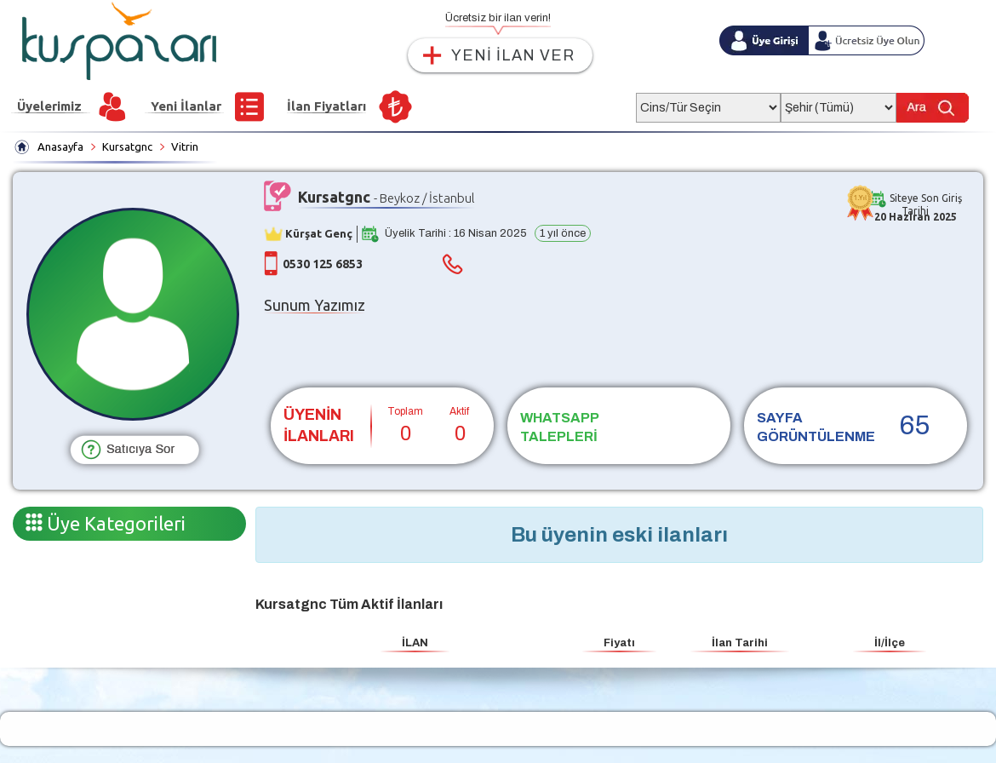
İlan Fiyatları (326, 106)
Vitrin (184, 146)
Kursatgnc (127, 146)
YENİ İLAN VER (513, 55)
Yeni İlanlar (186, 106)
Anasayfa (60, 146)
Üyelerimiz (49, 106)
